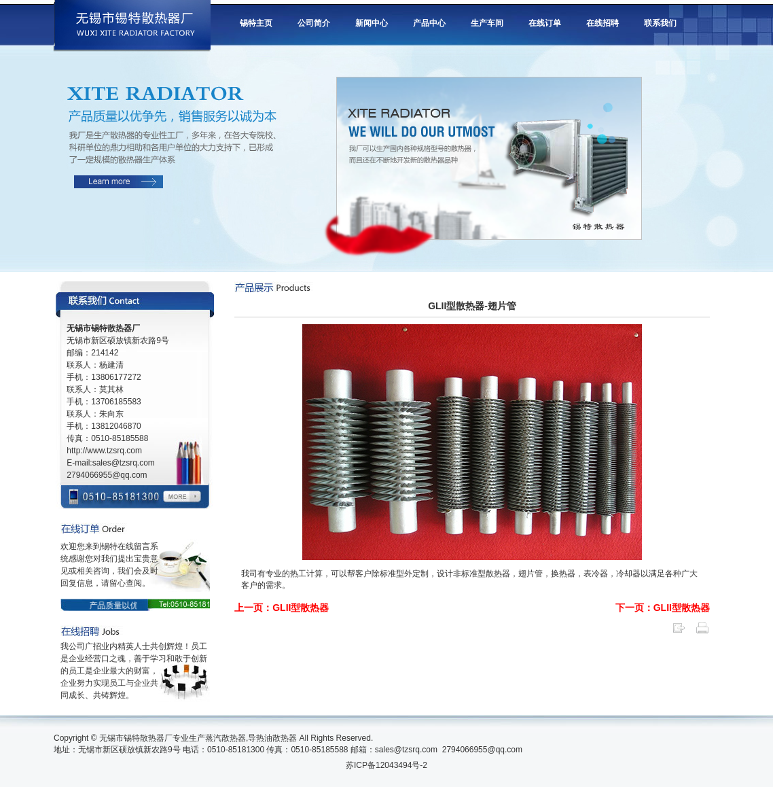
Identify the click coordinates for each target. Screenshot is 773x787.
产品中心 (429, 23)
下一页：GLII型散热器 (662, 607)
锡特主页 (256, 23)
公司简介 (314, 23)
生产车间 (487, 23)
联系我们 (660, 23)
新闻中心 (371, 23)
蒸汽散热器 (225, 738)
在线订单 (544, 23)
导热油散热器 (272, 738)
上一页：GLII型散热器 (281, 607)
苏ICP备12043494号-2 (386, 765)
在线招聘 (602, 23)
